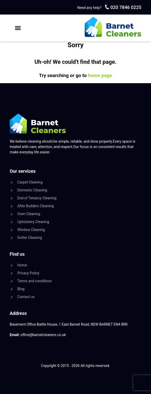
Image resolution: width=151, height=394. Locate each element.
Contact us (25, 297)
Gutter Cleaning (29, 238)
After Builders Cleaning (35, 206)
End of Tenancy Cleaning (36, 198)
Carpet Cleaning (30, 182)
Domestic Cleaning (32, 190)
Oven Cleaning (28, 214)
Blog (20, 289)
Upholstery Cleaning (33, 222)
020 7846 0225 (125, 7)
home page (100, 75)
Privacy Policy (28, 273)
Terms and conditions (34, 281)
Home (22, 265)
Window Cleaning (31, 230)
